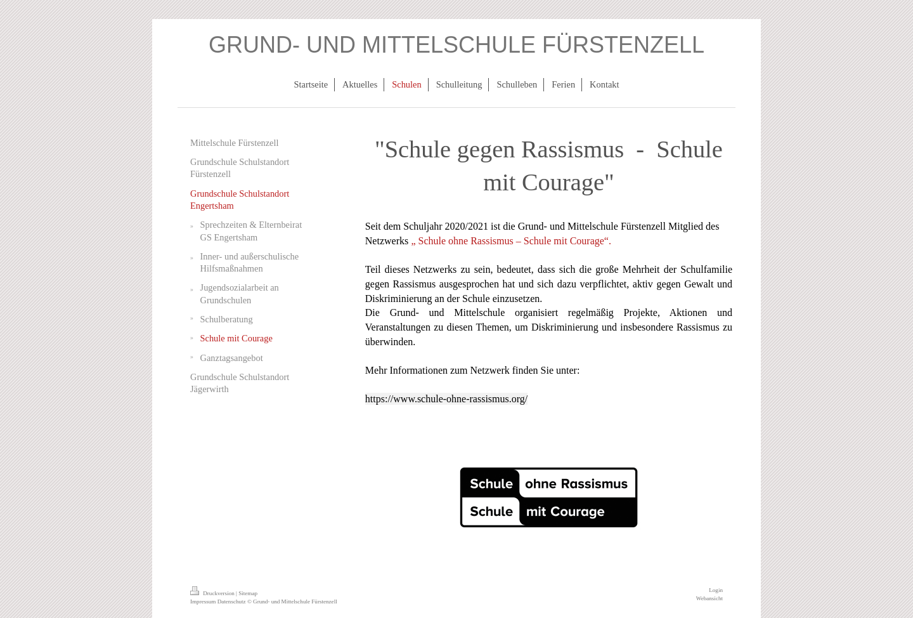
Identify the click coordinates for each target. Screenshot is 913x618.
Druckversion (213, 593)
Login (716, 590)
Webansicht (709, 598)
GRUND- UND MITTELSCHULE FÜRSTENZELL (456, 45)
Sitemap (247, 593)
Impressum (203, 601)
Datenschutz (231, 601)
